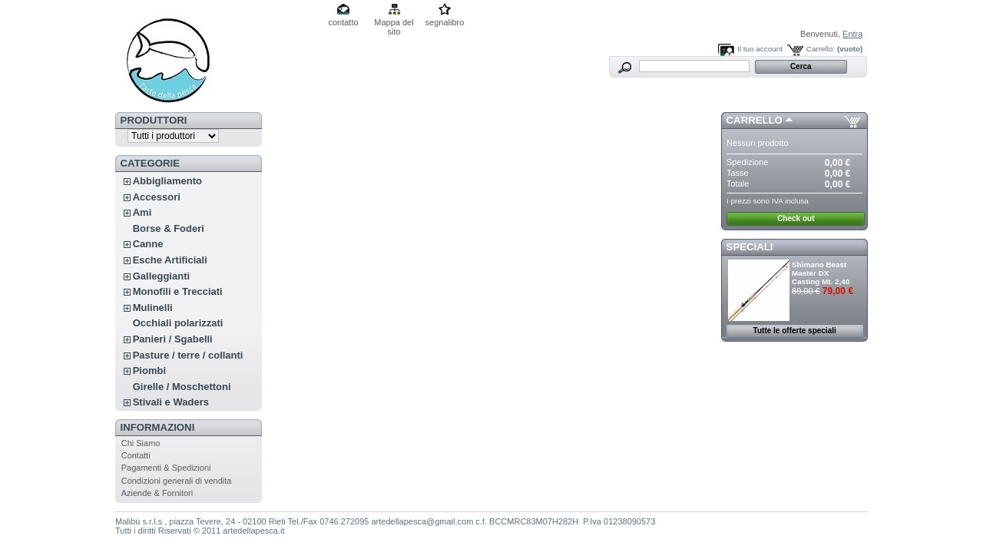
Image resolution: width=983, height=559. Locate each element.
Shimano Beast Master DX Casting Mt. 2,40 (820, 273)
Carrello (754, 120)
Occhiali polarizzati (178, 323)
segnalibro (445, 22)
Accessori (156, 197)
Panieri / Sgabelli (173, 339)
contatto (343, 22)
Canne (148, 244)
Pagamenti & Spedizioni (166, 467)
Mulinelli (153, 307)
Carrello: (820, 49)
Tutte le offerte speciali (794, 330)
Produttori (154, 120)
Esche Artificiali (170, 260)
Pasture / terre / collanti (188, 355)
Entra (852, 33)
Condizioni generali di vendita (176, 480)
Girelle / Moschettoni (182, 386)
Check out (795, 218)
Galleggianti (161, 276)
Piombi (149, 370)
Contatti (136, 455)
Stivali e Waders (171, 402)
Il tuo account (760, 49)
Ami (142, 212)
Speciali (749, 247)
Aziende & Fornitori (157, 493)
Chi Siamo (141, 443)
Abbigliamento (167, 181)
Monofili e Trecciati (178, 291)
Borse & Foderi (168, 228)
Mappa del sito (393, 23)
